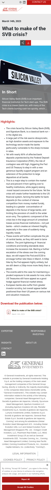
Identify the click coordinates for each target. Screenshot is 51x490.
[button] (20, 2)
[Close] (47, 471)
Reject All (25, 485)
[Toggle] (47, 9)
